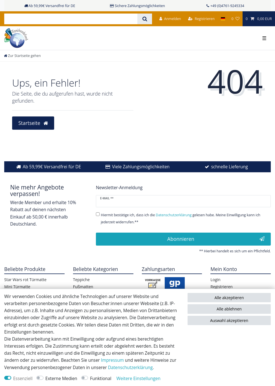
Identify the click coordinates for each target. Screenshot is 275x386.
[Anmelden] (170, 18)
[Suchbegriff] (70, 19)
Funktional (100, 378)
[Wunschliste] (235, 18)
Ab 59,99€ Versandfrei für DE (52, 167)
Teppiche (81, 279)
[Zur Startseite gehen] (22, 55)
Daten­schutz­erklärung (130, 367)
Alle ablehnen (229, 309)
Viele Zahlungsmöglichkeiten (141, 167)
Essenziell (23, 378)
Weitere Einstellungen (138, 378)
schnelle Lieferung (229, 167)
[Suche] (144, 19)
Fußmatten (83, 286)
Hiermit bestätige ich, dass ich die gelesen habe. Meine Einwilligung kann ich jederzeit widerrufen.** (180, 218)
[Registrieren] (201, 18)
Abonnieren (216, 238)
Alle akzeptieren (229, 297)
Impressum (112, 360)
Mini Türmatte (17, 286)
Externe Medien (61, 378)
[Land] (223, 18)
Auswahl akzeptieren (229, 320)
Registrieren (221, 286)
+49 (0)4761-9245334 (227, 5)
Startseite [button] (33, 123)
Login (215, 279)
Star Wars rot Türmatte (25, 279)
